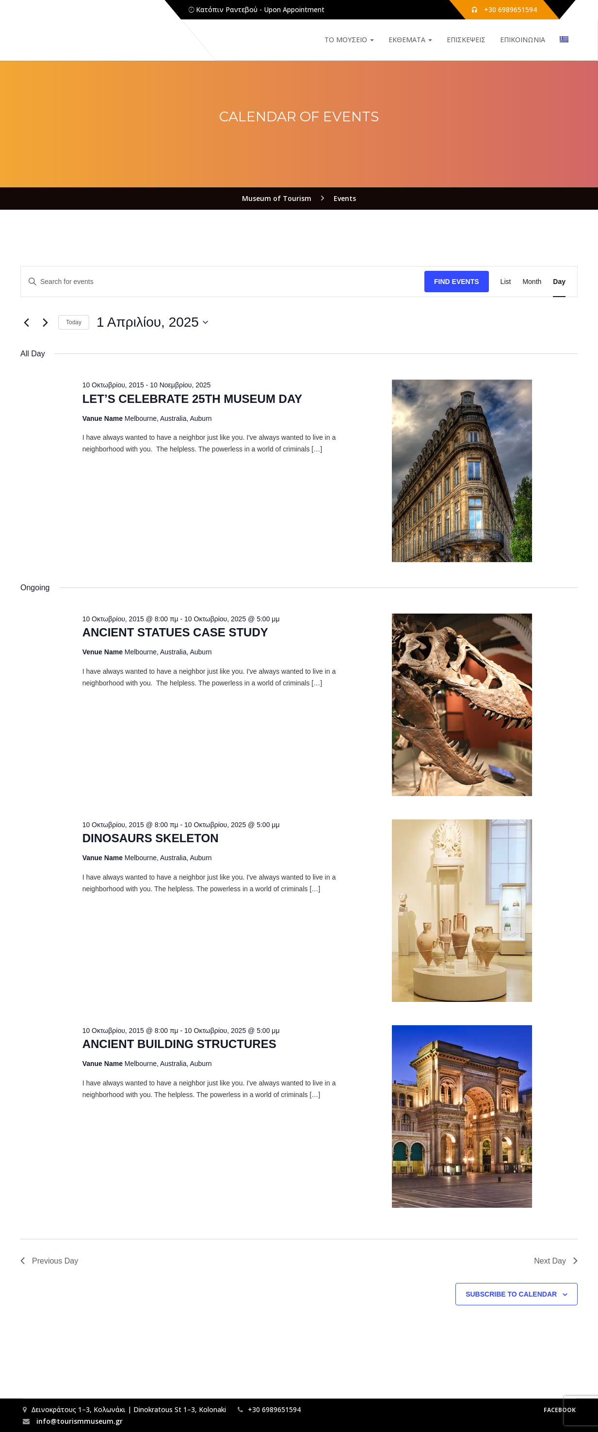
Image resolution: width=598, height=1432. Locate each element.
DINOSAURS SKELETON (150, 838)
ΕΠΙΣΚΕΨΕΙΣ (466, 39)
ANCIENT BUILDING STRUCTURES (179, 1043)
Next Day (556, 1261)
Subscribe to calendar (511, 1294)
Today (73, 322)
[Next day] (45, 322)
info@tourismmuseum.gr (78, 1421)
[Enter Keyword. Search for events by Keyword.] (222, 281)
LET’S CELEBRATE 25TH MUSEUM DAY (192, 398)
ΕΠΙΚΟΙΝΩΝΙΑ (522, 39)
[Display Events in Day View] (559, 281)
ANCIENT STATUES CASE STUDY (175, 632)
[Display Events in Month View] (531, 281)
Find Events (456, 281)
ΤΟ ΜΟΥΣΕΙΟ (349, 39)
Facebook (560, 1410)
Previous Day (49, 1261)
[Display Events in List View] (506, 281)
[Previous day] (26, 322)
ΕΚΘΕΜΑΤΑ (410, 39)
